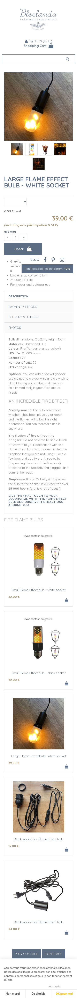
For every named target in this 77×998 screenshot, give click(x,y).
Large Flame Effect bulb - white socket (36, 182)
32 (14, 597)
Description (18, 296)
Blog (34, 260)
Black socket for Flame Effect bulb (38, 839)
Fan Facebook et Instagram (47, 269)
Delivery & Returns (23, 317)
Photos (14, 328)
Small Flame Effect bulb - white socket (38, 589)
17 (13, 846)
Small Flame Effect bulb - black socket (38, 673)
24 (14, 929)
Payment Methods (22, 307)
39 (13, 763)
